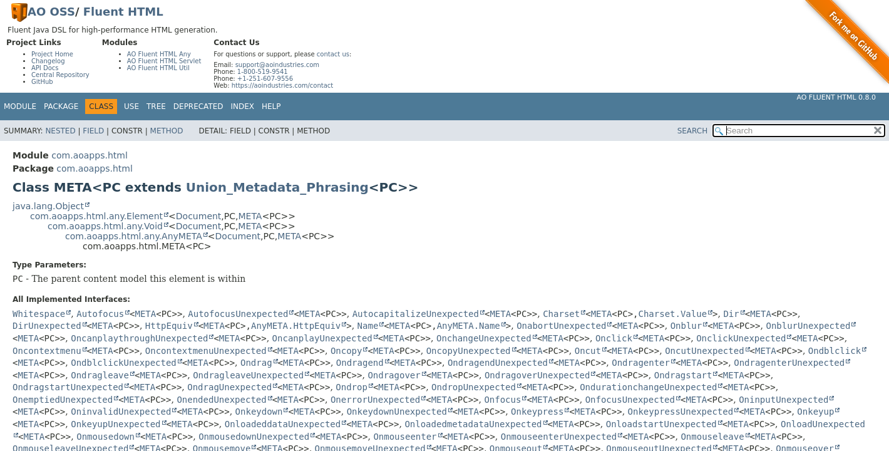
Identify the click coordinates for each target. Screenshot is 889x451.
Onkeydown (259, 412)
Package (61, 106)
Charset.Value (673, 314)
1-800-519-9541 (262, 71)
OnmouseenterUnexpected (559, 437)
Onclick (613, 338)
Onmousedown (105, 437)
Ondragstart (683, 375)
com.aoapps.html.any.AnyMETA (133, 236)
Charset (561, 314)
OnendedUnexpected (221, 400)
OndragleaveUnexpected (248, 375)
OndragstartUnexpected (68, 387)
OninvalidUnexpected (121, 412)
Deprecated (198, 106)
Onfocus (502, 400)
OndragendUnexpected (498, 363)
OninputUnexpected (783, 400)
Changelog (48, 61)
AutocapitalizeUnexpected (415, 314)
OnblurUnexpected (808, 326)
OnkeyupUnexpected (115, 424)
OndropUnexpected (473, 387)
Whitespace (39, 314)
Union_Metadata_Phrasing (277, 187)
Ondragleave (100, 375)
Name (368, 326)
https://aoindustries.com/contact (283, 85)
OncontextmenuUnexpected (206, 351)
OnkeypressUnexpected (681, 412)
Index (243, 106)
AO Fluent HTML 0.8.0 (836, 97)
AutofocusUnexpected (238, 314)
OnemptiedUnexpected (63, 400)
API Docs (45, 68)
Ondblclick (834, 351)
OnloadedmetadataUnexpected (473, 424)
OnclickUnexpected (741, 338)
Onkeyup (815, 412)
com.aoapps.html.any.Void (105, 226)
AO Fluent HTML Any (159, 54)
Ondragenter (641, 363)
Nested (60, 131)
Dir (731, 314)
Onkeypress (537, 412)
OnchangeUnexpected (484, 338)
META (250, 216)
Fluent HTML (123, 11)
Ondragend (360, 363)
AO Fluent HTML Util (158, 68)
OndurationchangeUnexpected (648, 387)
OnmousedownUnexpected (253, 437)
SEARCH (692, 131)
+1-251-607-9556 (265, 78)
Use (131, 106)
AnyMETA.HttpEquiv (296, 326)
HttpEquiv (169, 326)
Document (199, 216)
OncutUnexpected (704, 351)
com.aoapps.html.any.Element (96, 216)
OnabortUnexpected (561, 326)
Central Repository (60, 74)
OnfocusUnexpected (630, 400)
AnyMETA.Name (468, 326)
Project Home (52, 54)
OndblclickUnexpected (124, 363)
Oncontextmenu (47, 351)
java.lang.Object (48, 206)
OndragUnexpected (229, 387)
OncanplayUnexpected (322, 338)
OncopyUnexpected (468, 351)
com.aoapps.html (89, 155)
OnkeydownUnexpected (397, 412)
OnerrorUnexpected (375, 400)
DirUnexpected (47, 326)
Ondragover (393, 375)
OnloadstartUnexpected (661, 424)
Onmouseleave (712, 437)
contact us (333, 54)
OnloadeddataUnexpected (283, 424)
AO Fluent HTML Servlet (164, 61)
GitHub (42, 81)
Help (271, 106)
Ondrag (256, 363)
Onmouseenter (404, 437)
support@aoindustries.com (277, 64)
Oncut (588, 351)
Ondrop (351, 387)
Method (166, 131)
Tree (156, 106)
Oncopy (346, 351)
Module (20, 106)
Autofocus (100, 314)
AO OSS (51, 11)
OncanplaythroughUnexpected (139, 338)
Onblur (686, 326)
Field (93, 131)
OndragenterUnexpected (789, 363)
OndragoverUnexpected (537, 375)
